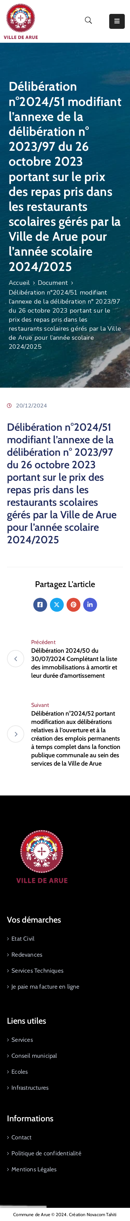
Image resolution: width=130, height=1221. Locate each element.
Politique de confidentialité (46, 1153)
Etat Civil (22, 938)
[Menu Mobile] (117, 21)
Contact (21, 1137)
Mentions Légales (34, 1169)
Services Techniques (37, 970)
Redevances (26, 954)
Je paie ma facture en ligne (45, 986)
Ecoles (19, 1071)
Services (22, 1039)
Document (53, 283)
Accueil (19, 283)
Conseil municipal (34, 1055)
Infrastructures (30, 1087)
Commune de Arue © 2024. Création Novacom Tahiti (64, 1214)
